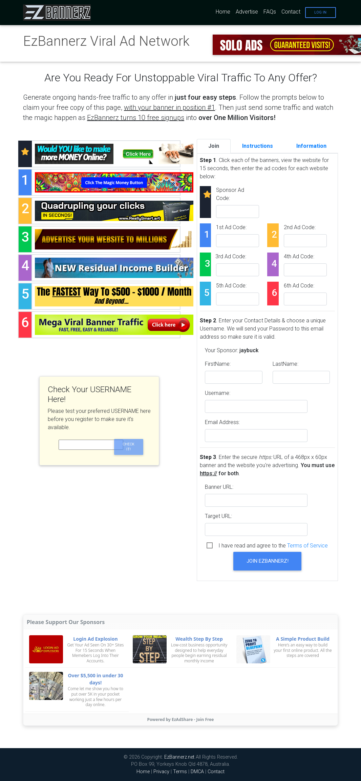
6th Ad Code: (299, 285)
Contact (290, 11)
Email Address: (222, 422)
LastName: (285, 364)
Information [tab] (311, 146)
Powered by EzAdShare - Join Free (180, 719)
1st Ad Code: (231, 227)
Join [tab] (213, 146)
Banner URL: (219, 487)
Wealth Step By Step (199, 639)
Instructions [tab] (257, 146)
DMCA (197, 772)
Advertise (247, 11)
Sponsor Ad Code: (230, 194)
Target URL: (218, 516)
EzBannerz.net (179, 757)
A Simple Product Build (303, 639)
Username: (217, 393)
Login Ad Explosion (95, 639)
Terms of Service (307, 545)
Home (223, 11)
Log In (320, 12)
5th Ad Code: (231, 285)
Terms (180, 772)
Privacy (161, 772)
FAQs (269, 11)
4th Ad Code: (299, 256)
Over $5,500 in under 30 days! (95, 679)
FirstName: (218, 364)
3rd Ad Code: (230, 256)
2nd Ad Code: (300, 227)
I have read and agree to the (273, 545)
